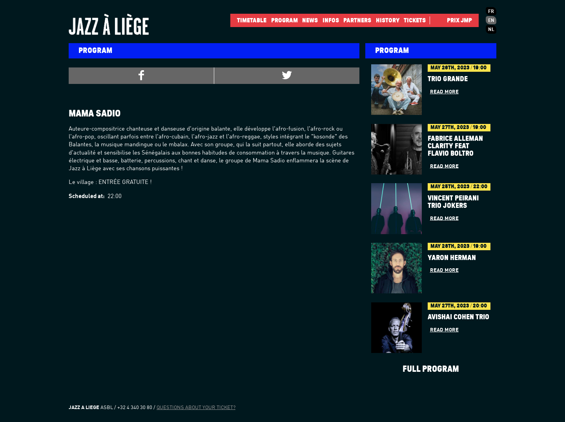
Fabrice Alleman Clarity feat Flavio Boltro (455, 146)
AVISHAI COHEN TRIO (458, 317)
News (310, 20)
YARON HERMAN (452, 258)
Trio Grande (448, 79)
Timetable (251, 20)
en (491, 20)
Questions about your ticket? (196, 407)
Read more (444, 92)
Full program (431, 369)
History (387, 20)
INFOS (331, 20)
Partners (357, 20)
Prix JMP (459, 20)
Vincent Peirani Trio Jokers (453, 202)
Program (284, 20)
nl (491, 29)
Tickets (415, 20)
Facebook (436, 20)
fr (491, 11)
